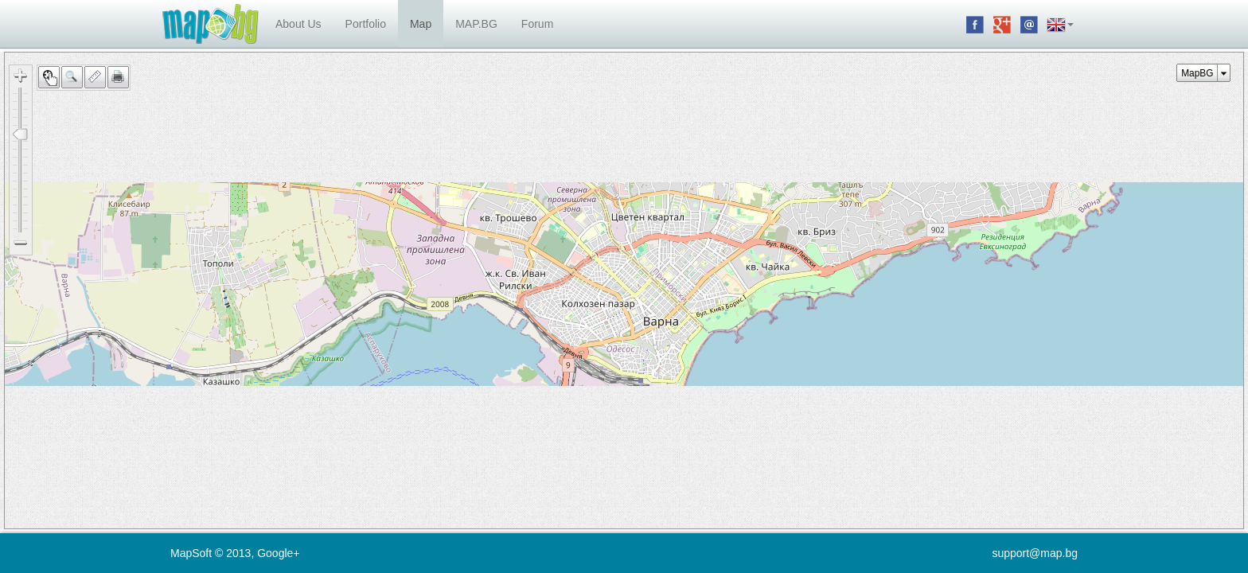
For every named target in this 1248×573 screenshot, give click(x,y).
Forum (537, 24)
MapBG (1197, 73)
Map (420, 24)
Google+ (278, 553)
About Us (298, 24)
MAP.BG (476, 24)
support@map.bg (1035, 553)
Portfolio (365, 24)
